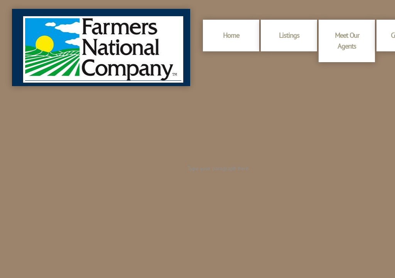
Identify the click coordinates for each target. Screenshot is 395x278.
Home (231, 35)
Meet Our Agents (347, 41)
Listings (289, 35)
